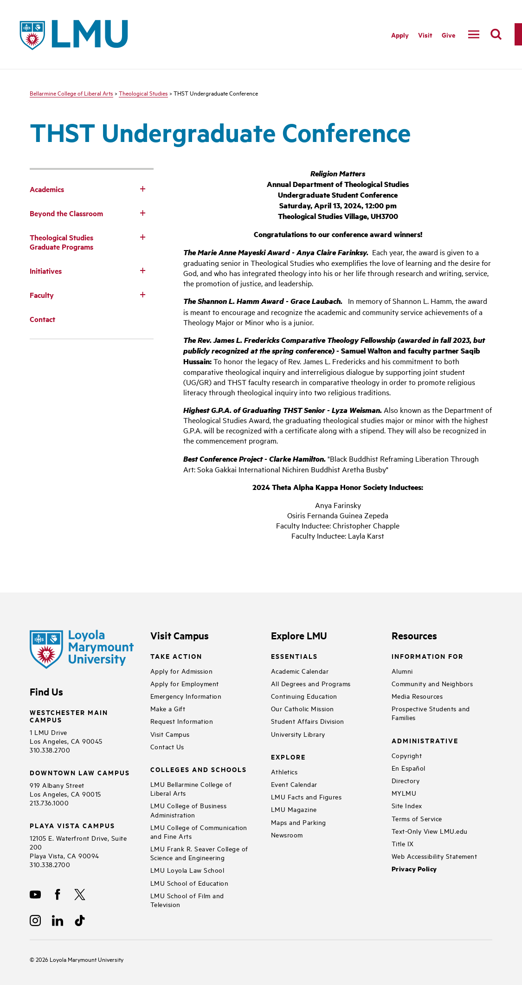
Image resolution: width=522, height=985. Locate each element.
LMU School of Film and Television (187, 899)
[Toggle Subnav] (142, 188)
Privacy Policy (414, 868)
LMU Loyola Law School (187, 869)
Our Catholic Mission (302, 708)
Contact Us (167, 746)
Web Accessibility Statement (434, 855)
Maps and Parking (298, 822)
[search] (496, 34)
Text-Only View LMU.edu (430, 830)
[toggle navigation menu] (474, 34)
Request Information (181, 720)
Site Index (407, 805)
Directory (406, 780)
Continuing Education (304, 695)
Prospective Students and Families (431, 712)
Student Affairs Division (307, 720)
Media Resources (417, 695)
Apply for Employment (184, 683)
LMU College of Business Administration (188, 809)
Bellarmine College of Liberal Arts (71, 93)
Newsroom (287, 834)
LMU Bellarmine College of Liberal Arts (191, 788)
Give (448, 34)
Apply (400, 34)
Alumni (402, 670)
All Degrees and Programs (311, 683)
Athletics (284, 771)
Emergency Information (186, 695)
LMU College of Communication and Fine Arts (198, 831)
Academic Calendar (300, 670)
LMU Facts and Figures (306, 796)
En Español (408, 767)
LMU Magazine (294, 809)
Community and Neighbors (432, 683)
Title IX (403, 843)
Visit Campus (170, 733)
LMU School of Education (189, 882)
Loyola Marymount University (79, 959)
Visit (425, 34)
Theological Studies (143, 93)
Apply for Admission (181, 670)
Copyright (407, 755)
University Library (298, 733)
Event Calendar (294, 783)
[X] (80, 894)
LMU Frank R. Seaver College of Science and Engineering (199, 853)
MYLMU (404, 792)
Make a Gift (168, 708)
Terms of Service (417, 818)
